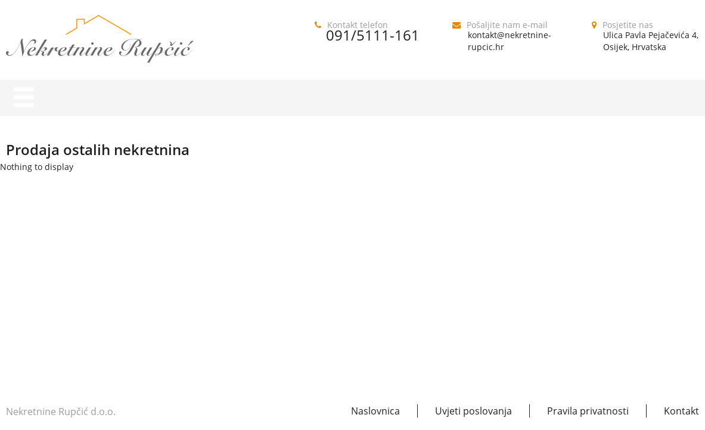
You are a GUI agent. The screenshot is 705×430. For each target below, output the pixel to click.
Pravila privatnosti (588, 410)
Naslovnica (375, 410)
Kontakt (681, 410)
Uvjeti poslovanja (473, 410)
